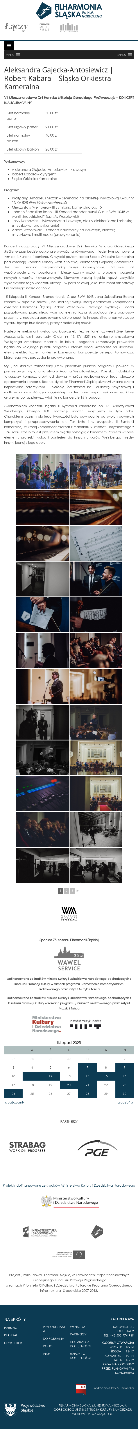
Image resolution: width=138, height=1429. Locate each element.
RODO (47, 1346)
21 (87, 1085)
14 (87, 1076)
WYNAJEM (77, 1327)
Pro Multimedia (122, 1388)
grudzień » (125, 1102)
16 (124, 1076)
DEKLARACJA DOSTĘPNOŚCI (80, 1344)
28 (87, 1093)
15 (106, 1076)
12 (50, 1076)
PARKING (10, 1328)
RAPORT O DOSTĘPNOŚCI (80, 1356)
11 (32, 1076)
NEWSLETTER (13, 1343)
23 (124, 1085)
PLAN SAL (11, 1335)
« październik (14, 1102)
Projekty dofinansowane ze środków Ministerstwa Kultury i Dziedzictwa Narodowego (69, 1185)
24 (13, 1093)
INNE (46, 1354)
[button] (9, 54)
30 (124, 1093)
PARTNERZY (78, 1334)
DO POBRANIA (53, 1338)
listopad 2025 (69, 1042)
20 (69, 1085)
